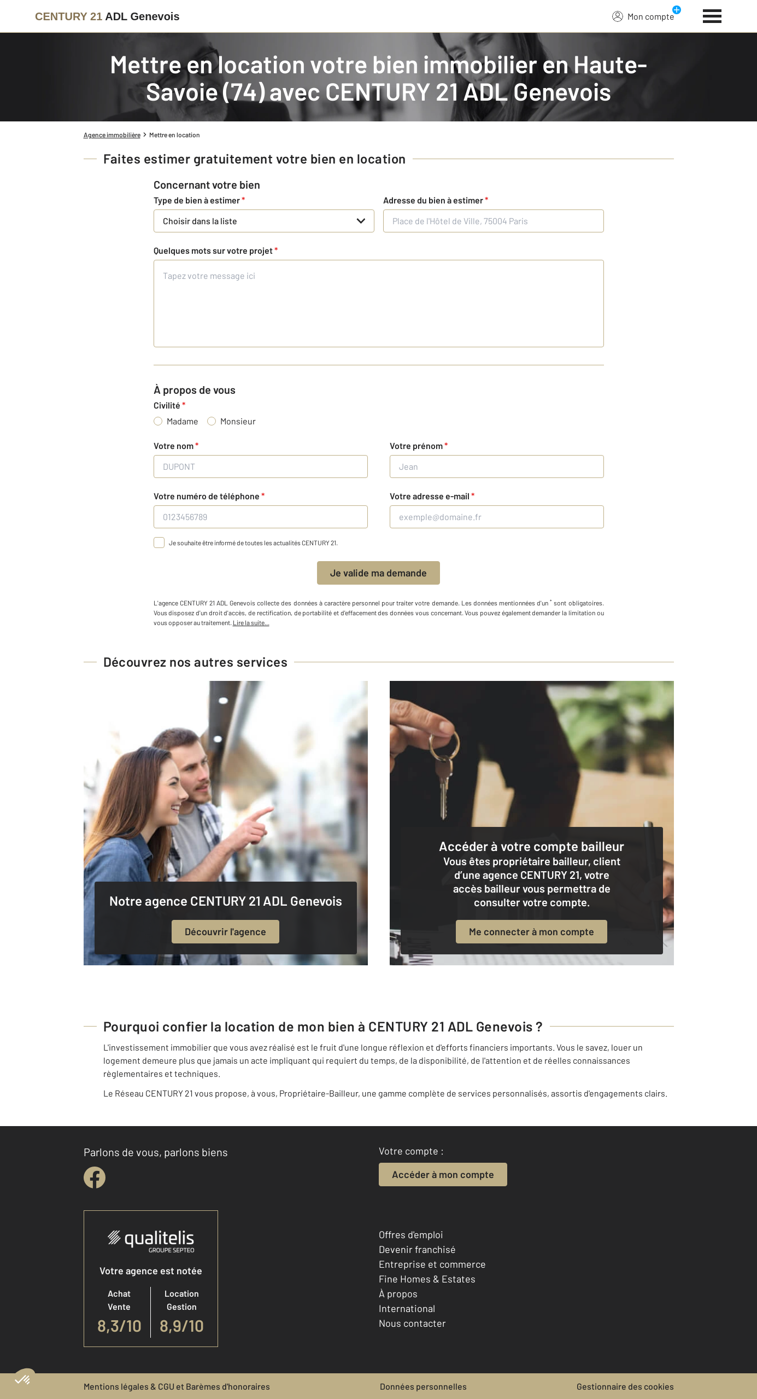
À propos (398, 1293)
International (407, 1308)
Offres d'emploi (411, 1234)
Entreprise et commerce (432, 1264)
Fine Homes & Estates (427, 1279)
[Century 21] (107, 16)
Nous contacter (412, 1323)
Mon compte (643, 16)
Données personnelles (423, 1386)
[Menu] (712, 15)
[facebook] (94, 1177)
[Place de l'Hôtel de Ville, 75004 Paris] (493, 220)
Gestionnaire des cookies (625, 1386)
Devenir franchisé (417, 1249)
